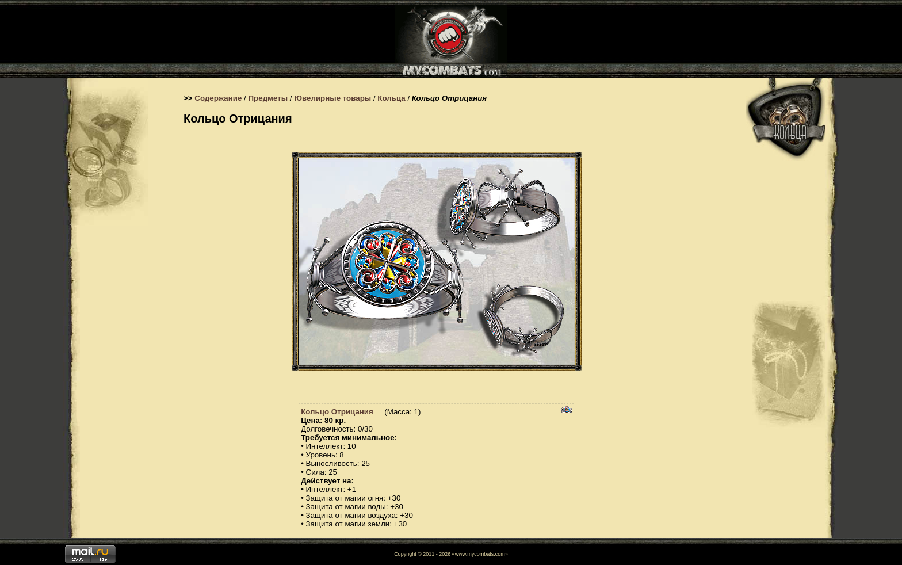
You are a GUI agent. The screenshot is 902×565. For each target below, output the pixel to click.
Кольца (391, 98)
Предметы (268, 98)
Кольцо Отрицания (337, 411)
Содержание (218, 98)
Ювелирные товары (332, 98)
